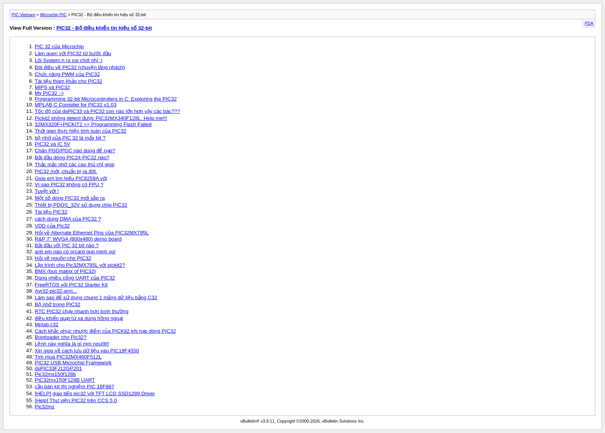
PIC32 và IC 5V (52, 144)
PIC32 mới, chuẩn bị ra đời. (66, 171)
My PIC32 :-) (49, 93)
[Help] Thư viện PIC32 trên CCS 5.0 (76, 400)
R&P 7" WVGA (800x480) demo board (78, 239)
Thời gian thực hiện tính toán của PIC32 (81, 131)
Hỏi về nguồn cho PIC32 (63, 258)
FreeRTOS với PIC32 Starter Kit (71, 285)
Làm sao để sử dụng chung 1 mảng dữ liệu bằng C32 (96, 297)
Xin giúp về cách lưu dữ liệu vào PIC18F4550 (87, 351)
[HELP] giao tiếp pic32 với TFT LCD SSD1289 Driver (95, 393)
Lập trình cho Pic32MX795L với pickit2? (80, 265)
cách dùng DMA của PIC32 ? (68, 219)
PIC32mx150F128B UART (65, 380)
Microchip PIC (53, 14)
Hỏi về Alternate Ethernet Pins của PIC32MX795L (92, 233)
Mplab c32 (47, 324)
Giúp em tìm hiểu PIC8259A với (71, 178)
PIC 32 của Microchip (59, 46)
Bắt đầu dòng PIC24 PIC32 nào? (72, 157)
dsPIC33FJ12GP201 (58, 368)
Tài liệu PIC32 (51, 212)
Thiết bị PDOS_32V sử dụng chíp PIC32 (81, 205)
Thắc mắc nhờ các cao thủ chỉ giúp (74, 164)
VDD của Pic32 (52, 226)
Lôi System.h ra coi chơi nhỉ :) (68, 60)
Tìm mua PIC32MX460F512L (68, 357)
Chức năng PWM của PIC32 (67, 74)
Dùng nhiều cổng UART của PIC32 (75, 278)
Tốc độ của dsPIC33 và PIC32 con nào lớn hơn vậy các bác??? (107, 111)
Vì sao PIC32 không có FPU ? (69, 184)
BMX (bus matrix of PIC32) (65, 271)
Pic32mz (44, 406)
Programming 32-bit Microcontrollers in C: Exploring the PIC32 (106, 99)
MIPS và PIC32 (52, 87)
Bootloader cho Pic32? (60, 337)
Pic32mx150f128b (55, 374)
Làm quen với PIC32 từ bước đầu (73, 53)
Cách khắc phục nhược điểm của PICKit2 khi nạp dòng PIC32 (105, 331)
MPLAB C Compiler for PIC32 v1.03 (76, 105)
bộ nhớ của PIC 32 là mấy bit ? (70, 138)
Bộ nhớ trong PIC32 (57, 304)
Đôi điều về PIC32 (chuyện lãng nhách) (80, 67)
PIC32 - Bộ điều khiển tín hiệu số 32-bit (104, 28)
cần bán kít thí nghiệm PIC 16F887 (74, 386)
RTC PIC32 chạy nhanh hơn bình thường (81, 311)
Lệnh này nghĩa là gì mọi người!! (72, 344)
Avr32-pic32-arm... (56, 291)
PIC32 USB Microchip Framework (73, 363)
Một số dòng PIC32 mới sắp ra (70, 198)
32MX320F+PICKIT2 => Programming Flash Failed (93, 124)
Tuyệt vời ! (47, 191)
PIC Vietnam (23, 14)
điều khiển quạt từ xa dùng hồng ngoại (79, 318)
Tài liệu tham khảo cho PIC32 (68, 81)
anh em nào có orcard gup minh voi (75, 251)
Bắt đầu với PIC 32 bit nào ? (67, 245)
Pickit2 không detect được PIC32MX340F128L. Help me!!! (101, 118)
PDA (589, 23)
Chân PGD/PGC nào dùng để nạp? (75, 150)
